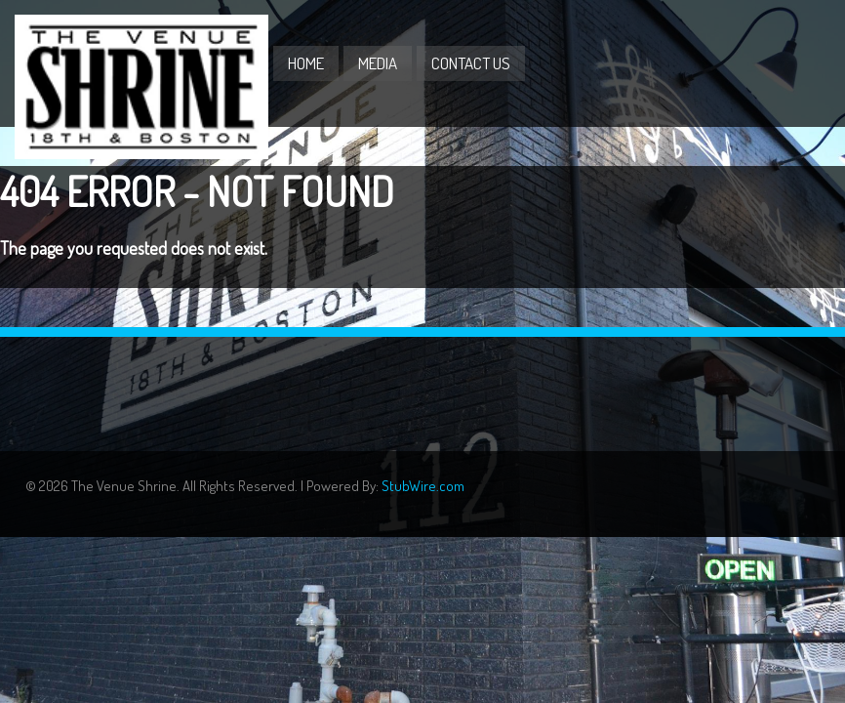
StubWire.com (423, 485)
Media (377, 63)
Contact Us (470, 63)
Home (306, 63)
